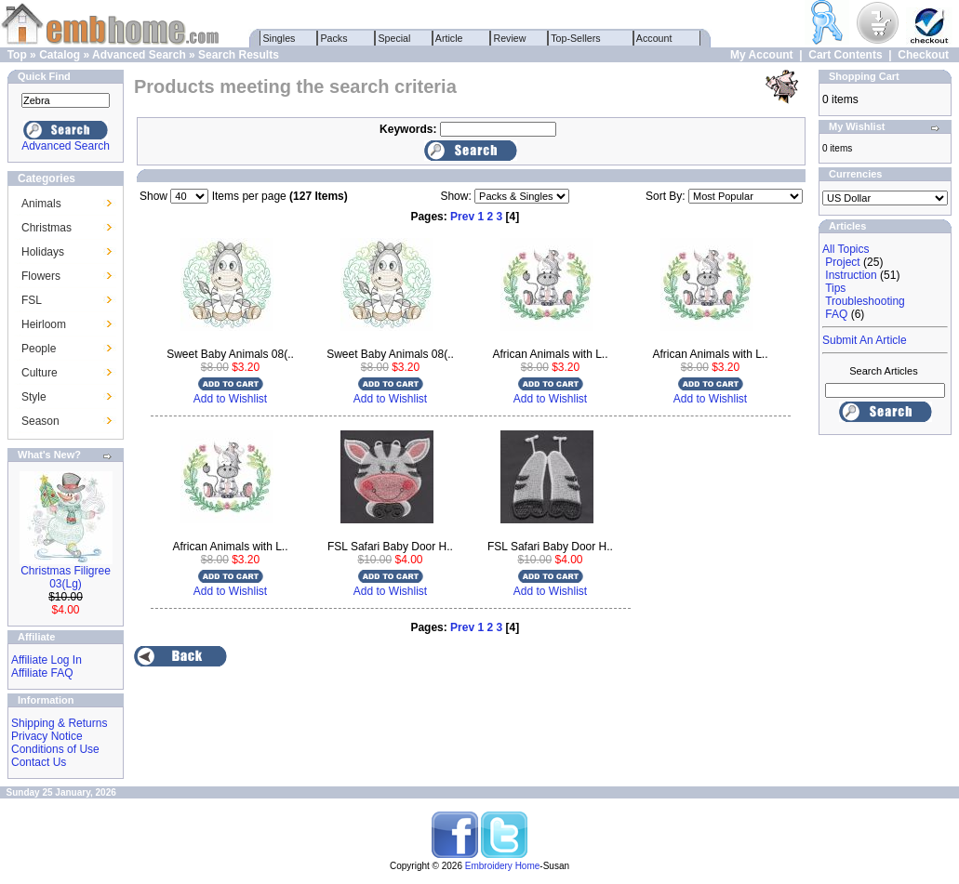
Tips (835, 288)
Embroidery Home (502, 866)
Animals (41, 203)
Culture (39, 372)
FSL (31, 300)
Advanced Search (139, 54)
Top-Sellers (576, 38)
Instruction (850, 275)
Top (17, 54)
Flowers (40, 276)
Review (510, 38)
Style (34, 396)
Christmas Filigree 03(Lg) (65, 577)
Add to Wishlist (230, 398)
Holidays (42, 251)
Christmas (46, 227)
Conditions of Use (55, 749)
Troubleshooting (865, 301)
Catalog (59, 54)
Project (842, 262)
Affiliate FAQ (42, 672)
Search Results (238, 54)
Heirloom (43, 324)
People (38, 348)
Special (395, 38)
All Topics (845, 249)
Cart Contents (845, 54)
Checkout (923, 54)
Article (449, 38)
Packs (334, 38)
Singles (279, 38)
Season (40, 421)
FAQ (836, 314)
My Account (761, 54)
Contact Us (38, 762)
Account (654, 38)
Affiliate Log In (46, 659)
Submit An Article (864, 340)
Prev (462, 216)
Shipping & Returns (59, 723)
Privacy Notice (47, 736)
